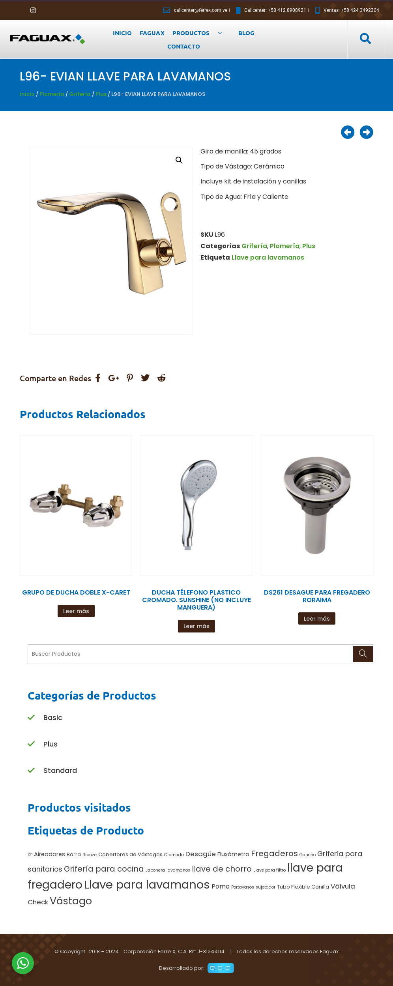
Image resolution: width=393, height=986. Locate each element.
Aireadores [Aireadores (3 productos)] (49, 854)
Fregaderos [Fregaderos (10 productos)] (274, 853)
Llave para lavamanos (268, 257)
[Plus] (31, 744)
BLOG (246, 33)
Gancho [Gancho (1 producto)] (307, 855)
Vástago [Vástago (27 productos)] (71, 901)
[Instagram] (33, 10)
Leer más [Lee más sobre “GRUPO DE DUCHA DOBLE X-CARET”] (76, 611)
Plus (101, 94)
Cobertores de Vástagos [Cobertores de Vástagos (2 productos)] (130, 854)
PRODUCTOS (200, 33)
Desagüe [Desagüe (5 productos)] (200, 854)
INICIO (122, 33)
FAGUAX (152, 33)
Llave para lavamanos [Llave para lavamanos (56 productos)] (147, 884)
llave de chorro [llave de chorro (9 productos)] (222, 868)
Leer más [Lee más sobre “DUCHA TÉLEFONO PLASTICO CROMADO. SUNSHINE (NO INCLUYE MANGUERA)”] (196, 626)
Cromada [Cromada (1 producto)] (174, 855)
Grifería (80, 94)
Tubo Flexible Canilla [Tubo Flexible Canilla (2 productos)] (303, 887)
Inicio (27, 94)
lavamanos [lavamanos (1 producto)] (178, 870)
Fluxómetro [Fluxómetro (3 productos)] (233, 854)
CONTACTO (183, 46)
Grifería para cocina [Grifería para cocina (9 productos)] (104, 868)
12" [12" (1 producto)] (30, 855)
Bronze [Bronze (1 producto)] (89, 855)
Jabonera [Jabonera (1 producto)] (155, 870)
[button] (179, 160)
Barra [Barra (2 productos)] (74, 854)
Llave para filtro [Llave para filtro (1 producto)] (269, 870)
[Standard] (31, 770)
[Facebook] (20, 10)
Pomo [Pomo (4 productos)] (220, 886)
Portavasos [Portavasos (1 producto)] (242, 887)
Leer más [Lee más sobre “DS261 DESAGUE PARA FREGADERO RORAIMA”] (317, 619)
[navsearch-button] (365, 39)
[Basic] (31, 718)
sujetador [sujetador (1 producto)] (265, 887)
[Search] (363, 654)
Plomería (51, 94)
